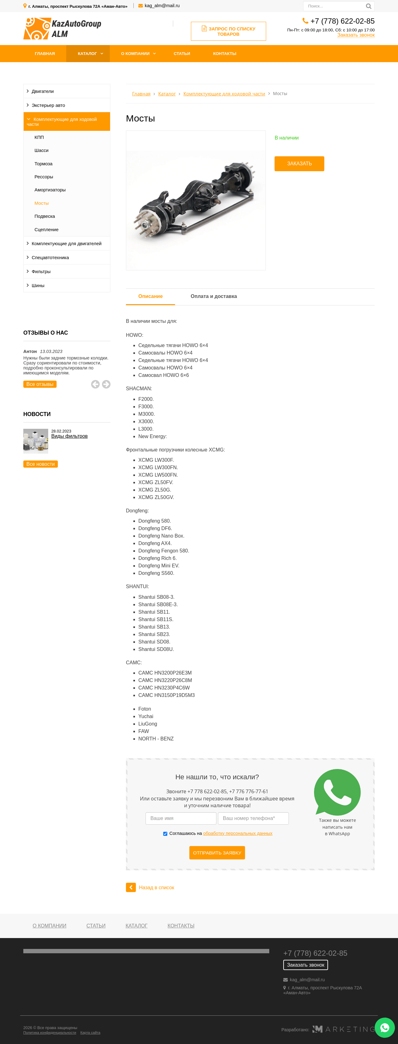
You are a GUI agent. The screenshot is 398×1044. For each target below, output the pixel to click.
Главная (45, 53)
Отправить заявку (217, 852)
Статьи (182, 53)
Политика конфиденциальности (49, 1032)
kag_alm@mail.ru (162, 5)
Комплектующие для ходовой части (62, 122)
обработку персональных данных (237, 833)
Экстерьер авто (48, 105)
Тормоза (44, 163)
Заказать (299, 163)
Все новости (40, 464)
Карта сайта (90, 1032)
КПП (39, 137)
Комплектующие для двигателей (67, 243)
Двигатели (43, 91)
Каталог (87, 53)
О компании (135, 53)
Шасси (42, 150)
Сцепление (46, 229)
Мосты (42, 203)
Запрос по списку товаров (229, 31)
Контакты (224, 53)
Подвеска (45, 216)
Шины (38, 285)
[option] (66, 368)
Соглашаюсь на (220, 833)
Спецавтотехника (50, 257)
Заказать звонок (356, 35)
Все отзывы (39, 384)
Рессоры (44, 176)
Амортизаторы (50, 189)
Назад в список (150, 887)
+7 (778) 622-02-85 (343, 21)
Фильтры (41, 271)
